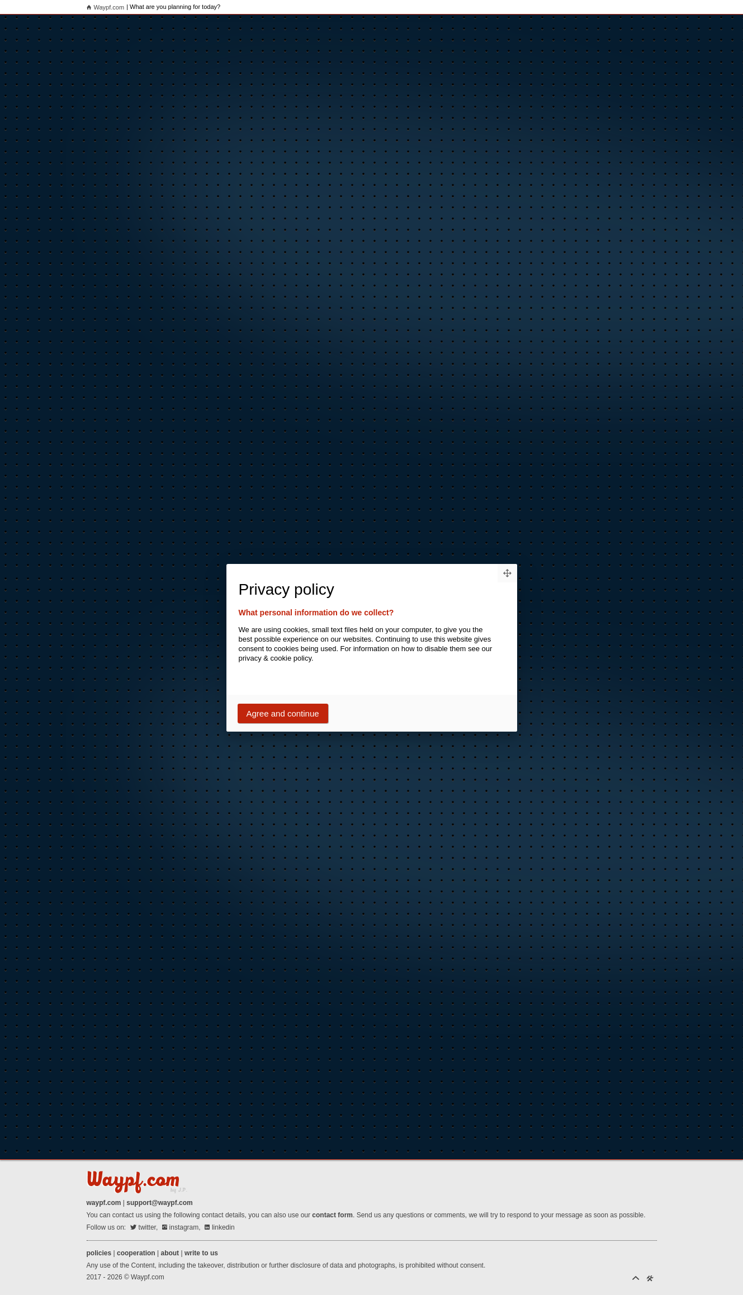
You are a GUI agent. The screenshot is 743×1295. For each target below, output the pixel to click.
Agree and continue (283, 713)
